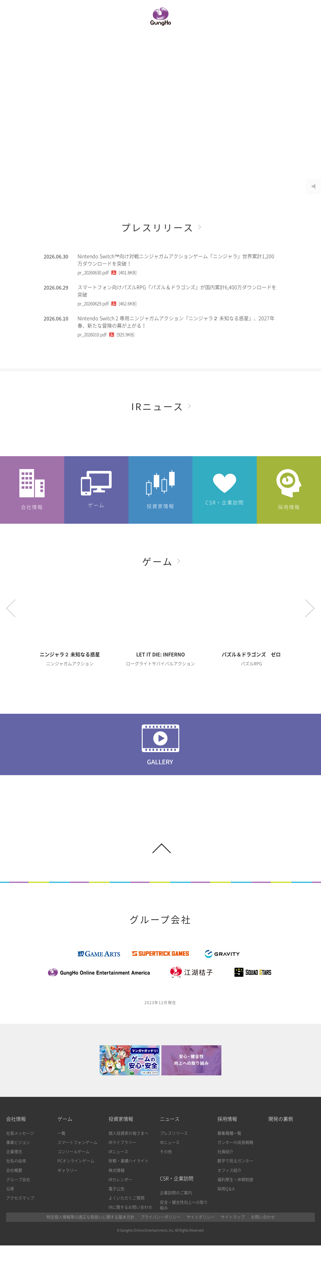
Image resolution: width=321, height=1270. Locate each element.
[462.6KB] (107, 303)
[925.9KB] (105, 334)
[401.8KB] (107, 272)
